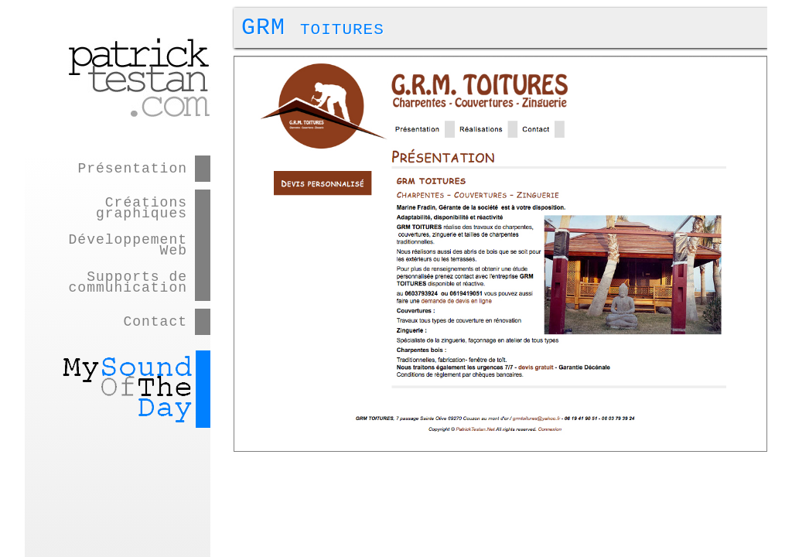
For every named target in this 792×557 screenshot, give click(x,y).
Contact (155, 322)
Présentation (132, 168)
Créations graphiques (141, 208)
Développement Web (128, 245)
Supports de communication (128, 282)
